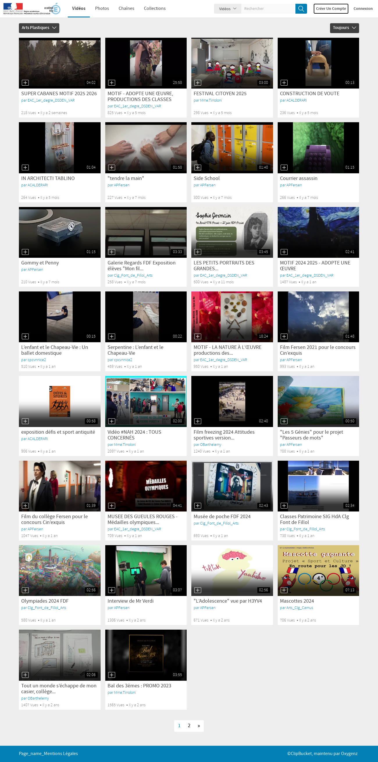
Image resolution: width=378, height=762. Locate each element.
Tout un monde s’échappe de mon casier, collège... (59, 688)
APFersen (121, 185)
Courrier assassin (299, 178)
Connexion (363, 8)
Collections (151, 9)
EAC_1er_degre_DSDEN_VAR (51, 100)
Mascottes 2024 (297, 601)
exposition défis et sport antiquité (58, 432)
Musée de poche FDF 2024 (222, 516)
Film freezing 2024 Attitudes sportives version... (224, 435)
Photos (98, 9)
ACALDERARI (296, 100)
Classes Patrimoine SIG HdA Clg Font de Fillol (314, 519)
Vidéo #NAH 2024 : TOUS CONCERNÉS (134, 435)
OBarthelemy (210, 444)
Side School (207, 178)
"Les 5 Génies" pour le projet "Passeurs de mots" (311, 435)
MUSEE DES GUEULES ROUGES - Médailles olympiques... (143, 519)
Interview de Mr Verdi (131, 601)
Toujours (344, 28)
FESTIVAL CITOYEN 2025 (220, 93)
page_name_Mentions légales (48, 754)
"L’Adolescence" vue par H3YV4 (228, 601)
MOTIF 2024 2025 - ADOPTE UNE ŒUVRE (315, 266)
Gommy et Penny (40, 263)
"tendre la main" (126, 178)
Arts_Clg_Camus (299, 607)
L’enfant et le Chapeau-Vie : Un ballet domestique (54, 350)
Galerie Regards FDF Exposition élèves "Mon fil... (142, 266)
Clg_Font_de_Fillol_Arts (133, 275)
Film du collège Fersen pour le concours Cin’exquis (54, 519)
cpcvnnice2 (37, 359)
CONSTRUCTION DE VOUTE (309, 93)
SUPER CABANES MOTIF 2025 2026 (59, 93)
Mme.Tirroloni (211, 100)
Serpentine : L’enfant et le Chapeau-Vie (135, 350)
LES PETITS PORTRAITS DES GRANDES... (224, 266)
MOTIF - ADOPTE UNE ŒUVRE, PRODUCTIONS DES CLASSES (140, 96)
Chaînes (123, 9)
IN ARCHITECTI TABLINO (48, 178)
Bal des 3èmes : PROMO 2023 (139, 685)
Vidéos (75, 9)
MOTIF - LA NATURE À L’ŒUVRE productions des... (227, 350)
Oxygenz (349, 754)
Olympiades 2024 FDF (45, 601)
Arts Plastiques (39, 28)
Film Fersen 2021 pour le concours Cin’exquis (318, 350)
